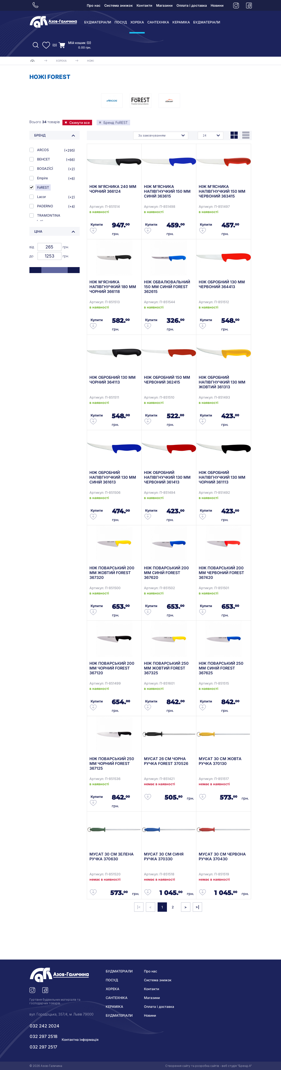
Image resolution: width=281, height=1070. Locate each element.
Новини (217, 5)
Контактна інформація (80, 1039)
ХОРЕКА (137, 22)
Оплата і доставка (191, 5)
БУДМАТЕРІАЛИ (97, 22)
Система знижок (118, 5)
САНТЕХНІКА (158, 22)
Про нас (93, 5)
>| (197, 907)
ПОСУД (121, 22)
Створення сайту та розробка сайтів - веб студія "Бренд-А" (208, 1066)
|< (139, 907)
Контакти (144, 5)
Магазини (164, 5)
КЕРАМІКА (181, 22)
